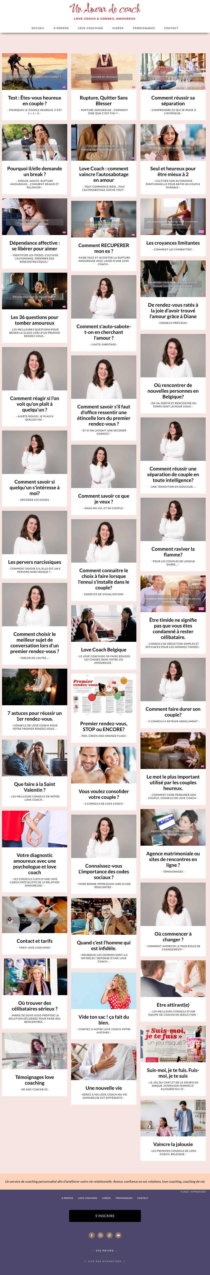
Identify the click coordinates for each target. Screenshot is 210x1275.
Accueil (38, 28)
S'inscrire (104, 1216)
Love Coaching (90, 28)
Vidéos (118, 28)
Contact (171, 28)
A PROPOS (61, 28)
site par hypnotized (105, 1261)
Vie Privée (105, 1250)
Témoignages (144, 28)
